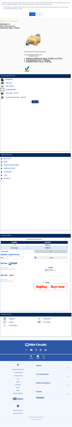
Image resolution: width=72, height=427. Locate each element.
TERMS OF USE (31, 417)
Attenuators (47, 319)
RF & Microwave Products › (7, 21)
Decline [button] (39, 14)
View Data (9, 83)
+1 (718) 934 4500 (18, 372)
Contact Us (7, 178)
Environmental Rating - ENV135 (16, 97)
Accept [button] (32, 14)
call (44, 357)
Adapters (12, 319)
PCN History (7, 172)
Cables (11, 322)
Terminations (13, 325)
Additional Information (6, 154)
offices (31, 357)
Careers (40, 397)
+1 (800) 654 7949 (18, 376)
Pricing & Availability (6, 235)
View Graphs (10, 86)
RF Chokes (47, 322)
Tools (5, 175)
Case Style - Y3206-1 (12, 93)
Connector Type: (6, 28)
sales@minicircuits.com (18, 369)
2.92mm (16, 28)
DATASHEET (9, 79)
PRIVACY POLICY (40, 417)
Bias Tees (16, 21)
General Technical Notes (11, 165)
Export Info (7, 158)
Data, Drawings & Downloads (8, 75)
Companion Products (6, 314)
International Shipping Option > (34, 239)
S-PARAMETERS (11, 90)
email (37, 357)
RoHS (5, 162)
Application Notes (9, 168)
